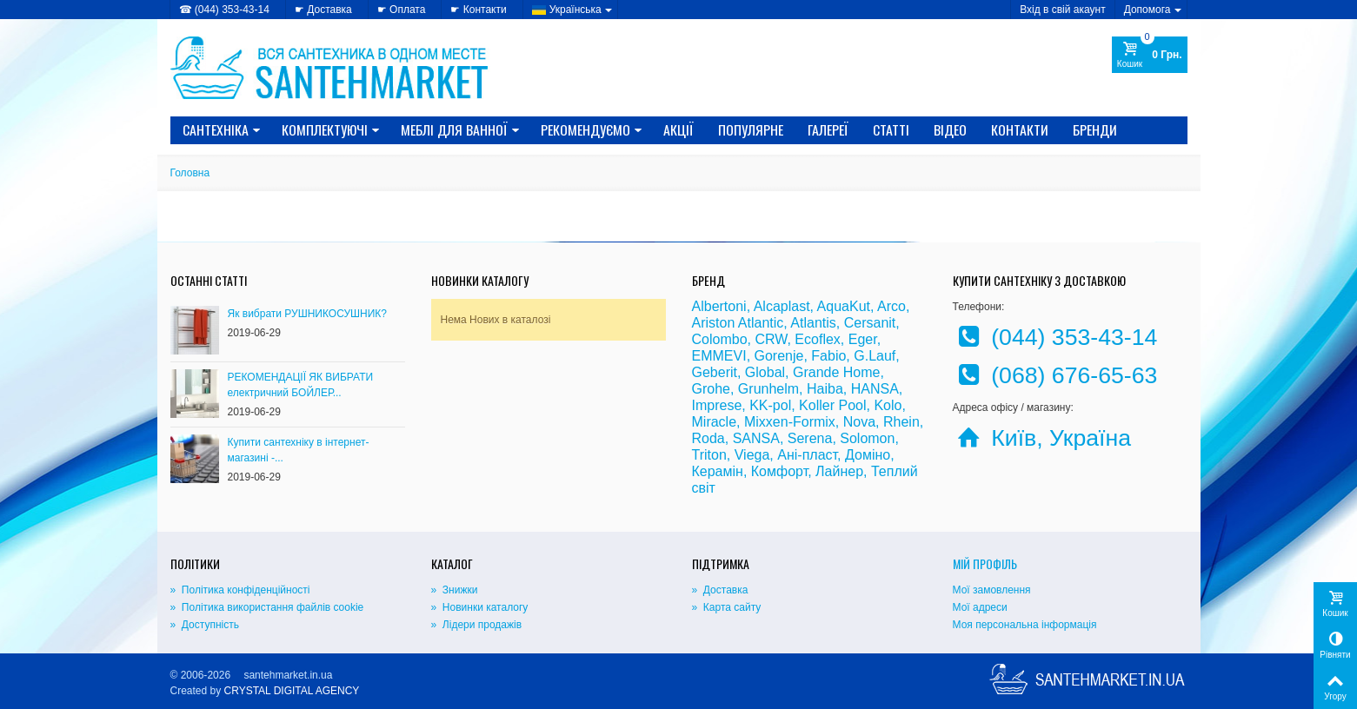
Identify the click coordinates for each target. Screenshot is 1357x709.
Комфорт (779, 471)
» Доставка (720, 590)
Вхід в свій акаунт (1063, 9)
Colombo (720, 339)
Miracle (714, 421)
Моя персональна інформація (1025, 625)
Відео (950, 129)
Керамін (717, 471)
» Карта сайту (727, 607)
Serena (810, 438)
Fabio (828, 355)
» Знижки (454, 590)
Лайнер (839, 471)
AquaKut (843, 306)
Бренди (1095, 129)
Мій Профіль (985, 563)
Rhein (901, 421)
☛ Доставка (323, 9)
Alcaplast (782, 306)
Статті (891, 129)
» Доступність (204, 625)
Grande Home (837, 372)
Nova (859, 421)
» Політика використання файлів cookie (267, 607)
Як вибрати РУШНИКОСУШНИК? (308, 314)
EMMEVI (719, 355)
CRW (771, 339)
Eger (862, 339)
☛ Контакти (478, 9)
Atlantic (760, 322)
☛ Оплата (401, 9)
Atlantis (812, 322)
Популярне (750, 129)
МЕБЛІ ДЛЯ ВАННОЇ (460, 129)
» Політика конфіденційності (240, 590)
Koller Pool (832, 405)
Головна (190, 173)
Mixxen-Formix (789, 421)
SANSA (756, 438)
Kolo (887, 405)
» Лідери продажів (476, 625)
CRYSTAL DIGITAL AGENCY (292, 691)
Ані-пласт (807, 454)
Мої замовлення (992, 590)
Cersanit (870, 322)
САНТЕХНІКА (222, 129)
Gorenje (779, 355)
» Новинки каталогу (480, 607)
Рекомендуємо (591, 129)
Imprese (717, 405)
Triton (709, 454)
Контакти (1019, 129)
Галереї (828, 129)
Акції (678, 129)
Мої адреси (980, 607)
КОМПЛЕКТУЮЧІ (331, 129)
